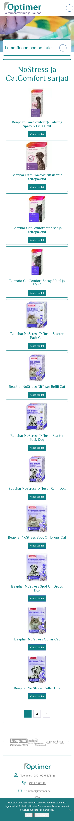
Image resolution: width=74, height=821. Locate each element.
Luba (28, 815)
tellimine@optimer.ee (38, 791)
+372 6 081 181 (37, 783)
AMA (37, 797)
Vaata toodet (37, 134)
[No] (69, 809)
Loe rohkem (42, 815)
